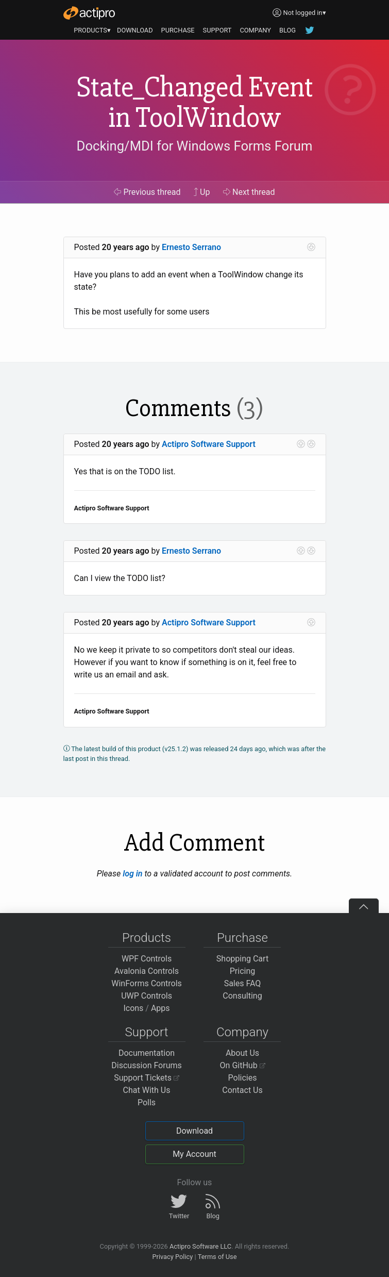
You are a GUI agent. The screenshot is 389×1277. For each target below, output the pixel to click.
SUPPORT (217, 30)
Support (146, 1032)
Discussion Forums (146, 1065)
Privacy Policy (172, 1257)
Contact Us (242, 1090)
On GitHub (242, 1065)
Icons (133, 1008)
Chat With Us (147, 1090)
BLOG (287, 30)
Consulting (242, 996)
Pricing (243, 971)
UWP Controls (146, 996)
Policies (242, 1078)
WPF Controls (147, 959)
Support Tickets (146, 1078)
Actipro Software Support (209, 444)
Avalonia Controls (146, 971)
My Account (194, 1154)
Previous (147, 192)
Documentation (147, 1053)
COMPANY (255, 30)
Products (146, 938)
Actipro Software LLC (200, 1246)
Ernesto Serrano (191, 247)
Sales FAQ (242, 983)
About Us (242, 1053)
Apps (160, 1008)
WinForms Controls (146, 983)
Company (242, 1032)
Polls (147, 1102)
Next (249, 192)
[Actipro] (89, 13)
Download (194, 1131)
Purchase (242, 938)
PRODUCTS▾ (92, 30)
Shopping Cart (242, 959)
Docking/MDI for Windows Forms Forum (195, 146)
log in (132, 873)
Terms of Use (217, 1257)
